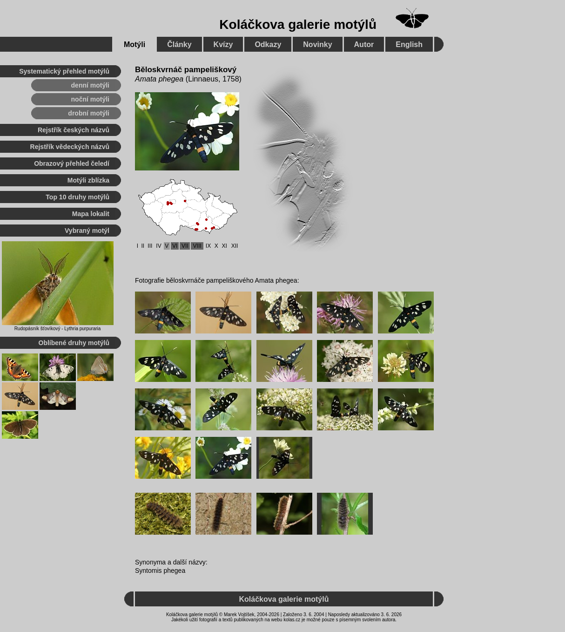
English (409, 44)
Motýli (134, 44)
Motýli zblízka (88, 180)
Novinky (317, 44)
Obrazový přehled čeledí (71, 163)
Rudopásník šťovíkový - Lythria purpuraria (57, 328)
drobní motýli (88, 113)
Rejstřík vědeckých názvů (69, 146)
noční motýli (90, 99)
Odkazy (268, 44)
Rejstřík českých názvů (73, 130)
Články (179, 44)
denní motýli (90, 85)
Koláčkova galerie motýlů (298, 24)
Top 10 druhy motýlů (77, 197)
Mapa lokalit (90, 213)
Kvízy (223, 44)
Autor (364, 44)
